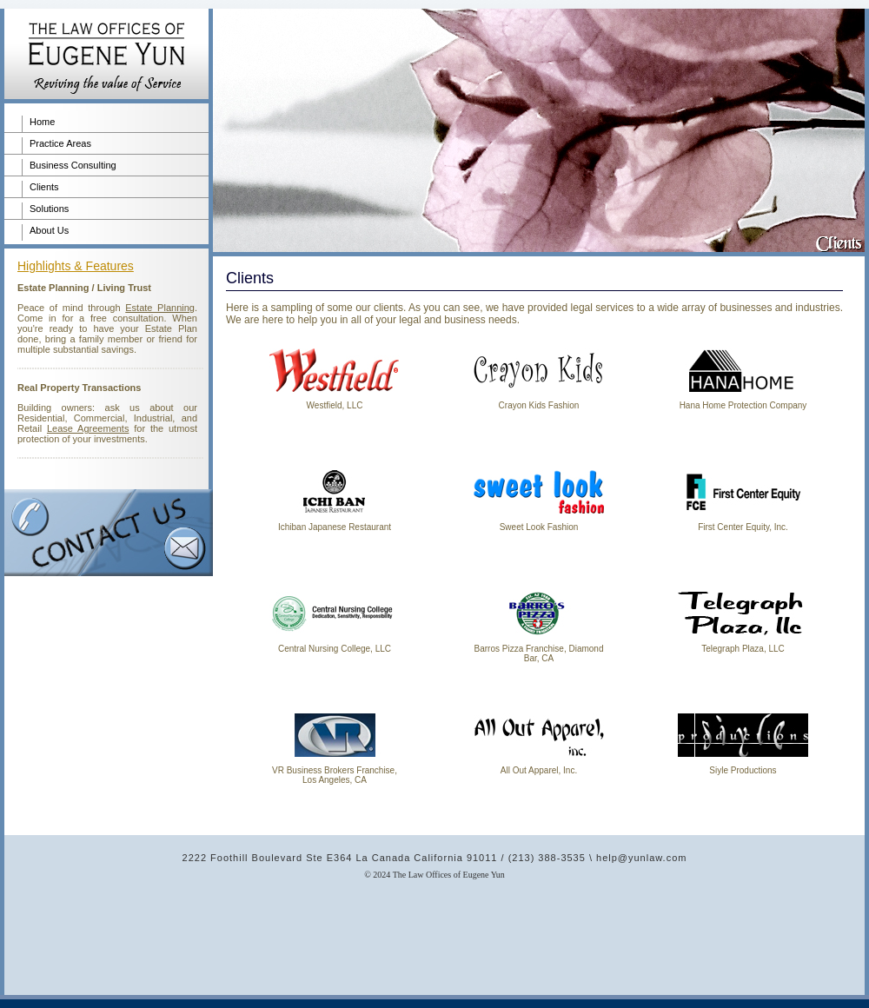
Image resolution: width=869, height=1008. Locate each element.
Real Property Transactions (79, 387)
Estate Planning (160, 307)
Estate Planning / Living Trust (84, 287)
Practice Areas (60, 143)
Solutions (49, 208)
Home (42, 121)
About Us (49, 230)
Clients (44, 187)
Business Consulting (73, 165)
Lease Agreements (88, 428)
